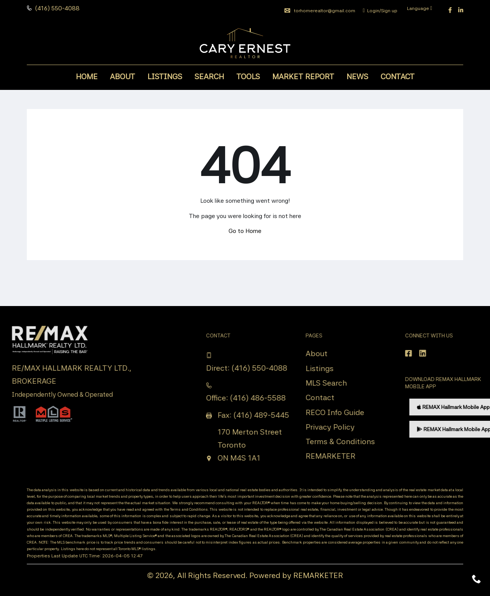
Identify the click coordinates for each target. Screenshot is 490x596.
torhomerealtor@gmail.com (319, 10)
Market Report (303, 76)
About (122, 76)
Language (419, 8)
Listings (164, 76)
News (357, 76)
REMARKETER (318, 575)
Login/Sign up (380, 10)
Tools (248, 76)
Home (87, 76)
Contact (398, 76)
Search (209, 76)
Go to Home (245, 230)
